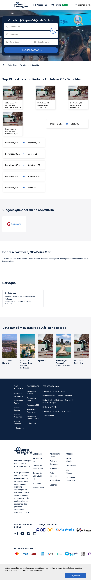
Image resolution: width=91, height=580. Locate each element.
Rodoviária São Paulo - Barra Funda (57, 411)
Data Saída (14, 42)
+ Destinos (19, 428)
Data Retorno (43, 42)
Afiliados (69, 454)
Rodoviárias (55, 480)
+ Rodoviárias (48, 416)
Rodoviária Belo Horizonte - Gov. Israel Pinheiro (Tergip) (58, 401)
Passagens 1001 (33, 405)
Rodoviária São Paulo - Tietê (54, 391)
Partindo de (15, 27)
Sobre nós (37, 454)
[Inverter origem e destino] (53, 30)
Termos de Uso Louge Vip (37, 476)
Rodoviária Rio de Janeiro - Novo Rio (57, 396)
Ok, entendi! (75, 576)
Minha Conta (38, 487)
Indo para (14, 34)
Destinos (53, 485)
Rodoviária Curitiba (50, 407)
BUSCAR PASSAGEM (30, 50)
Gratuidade (54, 468)
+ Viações (31, 423)
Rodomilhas (71, 465)
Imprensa (37, 483)
